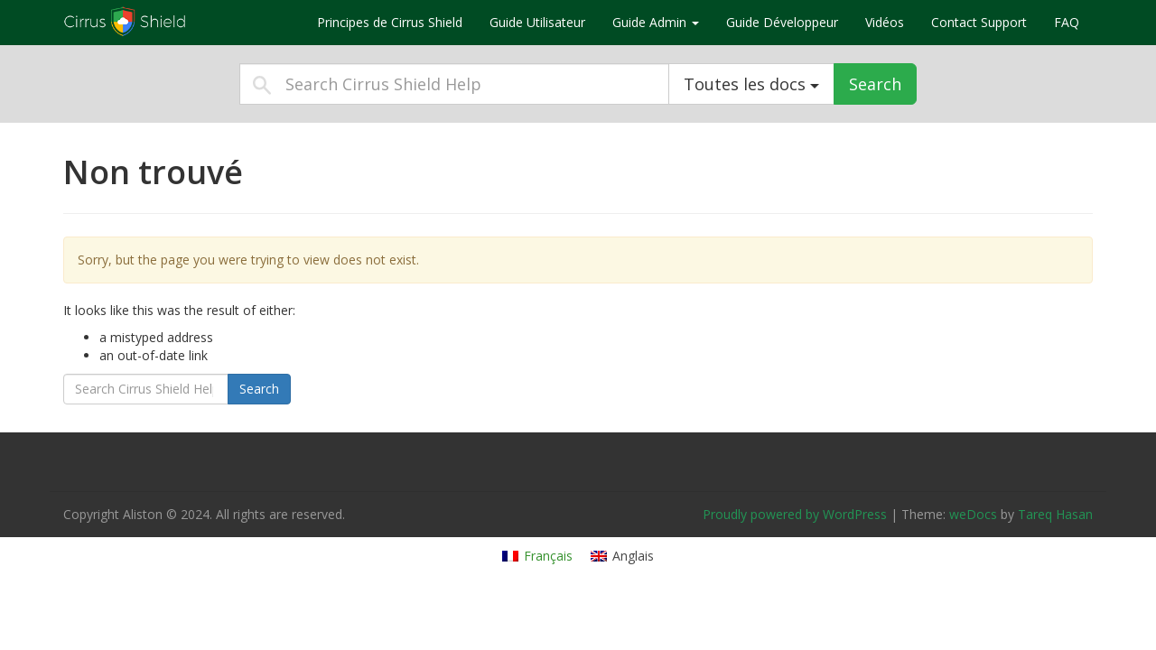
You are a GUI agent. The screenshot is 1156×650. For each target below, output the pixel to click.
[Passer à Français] (537, 556)
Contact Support (979, 22)
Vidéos (884, 22)
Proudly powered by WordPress (795, 514)
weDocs (973, 514)
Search (875, 84)
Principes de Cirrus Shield (389, 22)
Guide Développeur (782, 22)
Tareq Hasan (1055, 514)
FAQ (1066, 22)
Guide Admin (655, 22)
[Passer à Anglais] (622, 556)
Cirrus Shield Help (176, 22)
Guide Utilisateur (537, 22)
